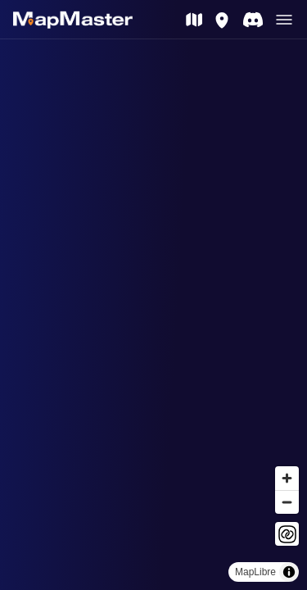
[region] (153, 314)
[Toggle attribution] (289, 572)
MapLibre (255, 572)
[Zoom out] (287, 502)
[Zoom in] (287, 478)
